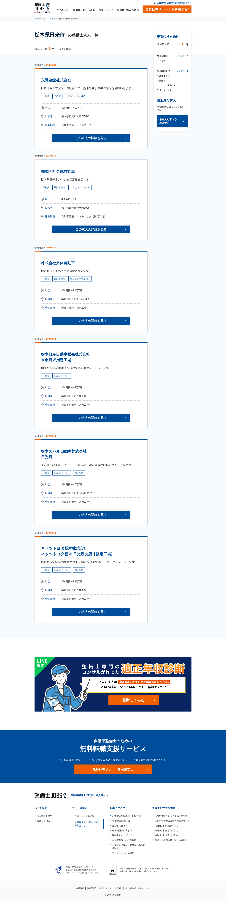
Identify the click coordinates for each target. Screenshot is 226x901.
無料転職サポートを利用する (113, 769)
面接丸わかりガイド (122, 835)
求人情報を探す (44, 816)
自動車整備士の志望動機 (124, 840)
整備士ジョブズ (41, 19)
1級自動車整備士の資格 (166, 825)
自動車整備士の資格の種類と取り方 (172, 821)
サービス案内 (79, 808)
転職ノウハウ (106, 9)
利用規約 (118, 888)
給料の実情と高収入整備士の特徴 (171, 816)
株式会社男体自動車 (58, 171)
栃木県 (52, 19)
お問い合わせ (105, 888)
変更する (180, 56)
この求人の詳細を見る (91, 138)
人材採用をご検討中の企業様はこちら (174, 3)
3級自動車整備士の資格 (166, 835)
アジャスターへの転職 (123, 853)
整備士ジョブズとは (84, 9)
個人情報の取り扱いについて (137, 888)
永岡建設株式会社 (56, 80)
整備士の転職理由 (121, 821)
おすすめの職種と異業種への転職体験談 (128, 847)
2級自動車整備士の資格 (166, 830)
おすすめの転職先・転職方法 (126, 816)
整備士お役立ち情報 (128, 9)
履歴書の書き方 (120, 825)
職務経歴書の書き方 (122, 830)
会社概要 (80, 888)
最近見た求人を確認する (168, 121)
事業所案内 (92, 888)
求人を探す (63, 9)
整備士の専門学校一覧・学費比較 (171, 840)
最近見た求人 (43, 821)
